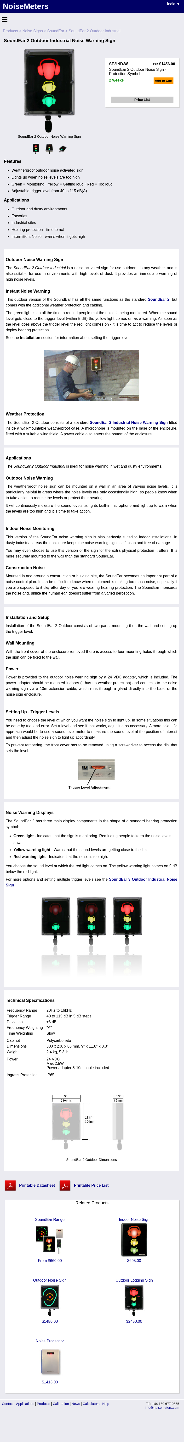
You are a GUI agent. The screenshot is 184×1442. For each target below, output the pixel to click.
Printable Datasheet (37, 1185)
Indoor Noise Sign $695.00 (134, 1240)
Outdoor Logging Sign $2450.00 (134, 1300)
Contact (7, 1404)
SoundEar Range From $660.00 (50, 1240)
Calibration (61, 1404)
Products (10, 31)
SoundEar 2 (158, 299)
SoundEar (55, 31)
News (76, 1404)
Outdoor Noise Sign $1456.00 (50, 1300)
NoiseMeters (25, 6)
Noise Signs (32, 31)
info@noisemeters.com (162, 1407)
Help (105, 1404)
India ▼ (173, 4)
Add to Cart (163, 80)
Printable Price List (91, 1185)
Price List (142, 100)
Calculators (91, 1404)
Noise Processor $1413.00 (50, 1361)
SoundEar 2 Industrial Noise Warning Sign (129, 423)
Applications (25, 1404)
